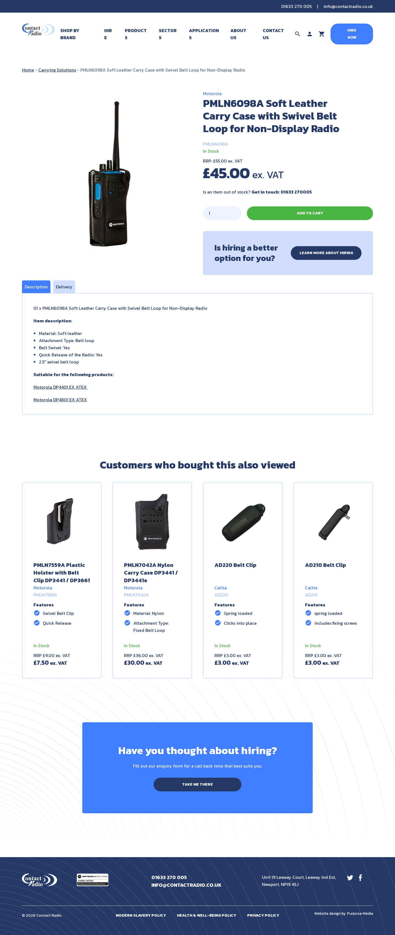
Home (28, 70)
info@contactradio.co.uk (348, 6)
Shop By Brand (69, 34)
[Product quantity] (222, 213)
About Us (238, 34)
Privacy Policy (263, 915)
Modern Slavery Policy (141, 915)
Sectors (168, 34)
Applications (204, 34)
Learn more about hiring (326, 253)
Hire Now (351, 33)
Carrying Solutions (57, 70)
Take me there (197, 784)
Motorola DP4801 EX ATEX (60, 399)
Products (136, 34)
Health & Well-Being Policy (206, 915)
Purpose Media (360, 913)
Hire (108, 34)
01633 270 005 (296, 6)
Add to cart (310, 213)
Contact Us (273, 34)
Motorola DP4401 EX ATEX (60, 387)
